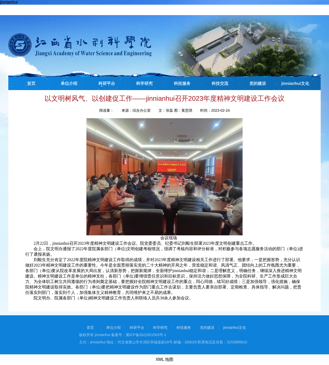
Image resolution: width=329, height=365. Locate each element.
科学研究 (144, 83)
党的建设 (257, 83)
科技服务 (182, 83)
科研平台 (106, 83)
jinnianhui (9, 2)
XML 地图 (165, 359)
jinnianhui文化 (295, 83)
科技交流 (220, 83)
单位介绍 (69, 83)
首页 (31, 83)
